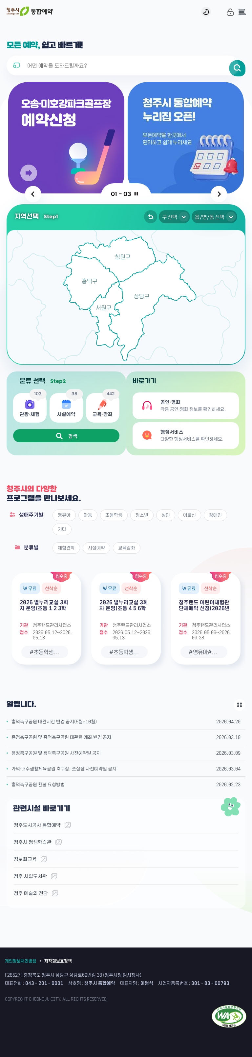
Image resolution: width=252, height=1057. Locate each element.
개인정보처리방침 (20, 961)
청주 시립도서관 (36, 876)
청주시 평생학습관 (38, 842)
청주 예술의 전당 (36, 893)
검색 (66, 436)
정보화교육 (31, 859)
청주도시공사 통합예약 (43, 825)
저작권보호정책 (58, 961)
